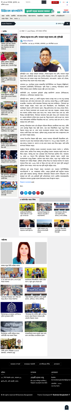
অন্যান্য (16, 18)
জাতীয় (8, 16)
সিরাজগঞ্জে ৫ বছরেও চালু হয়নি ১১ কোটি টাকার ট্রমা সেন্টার (8, 80)
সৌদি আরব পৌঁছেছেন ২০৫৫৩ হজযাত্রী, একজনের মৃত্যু (10, 351)
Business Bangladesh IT (61, 394)
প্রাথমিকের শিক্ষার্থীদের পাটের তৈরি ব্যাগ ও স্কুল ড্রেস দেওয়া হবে (26, 213)
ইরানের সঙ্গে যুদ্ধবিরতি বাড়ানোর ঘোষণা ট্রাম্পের (26, 229)
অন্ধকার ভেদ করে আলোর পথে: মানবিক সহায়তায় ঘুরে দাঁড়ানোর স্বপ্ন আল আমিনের (8, 46)
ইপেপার (55, 2)
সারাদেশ (47, 16)
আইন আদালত (32, 16)
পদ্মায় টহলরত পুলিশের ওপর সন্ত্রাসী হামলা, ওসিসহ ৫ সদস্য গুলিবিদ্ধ (61, 213)
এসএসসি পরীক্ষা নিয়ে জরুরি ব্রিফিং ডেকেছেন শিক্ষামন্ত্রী (60, 230)
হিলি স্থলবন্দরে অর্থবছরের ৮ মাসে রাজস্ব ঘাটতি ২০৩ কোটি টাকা (8, 176)
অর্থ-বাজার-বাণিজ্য (22, 16)
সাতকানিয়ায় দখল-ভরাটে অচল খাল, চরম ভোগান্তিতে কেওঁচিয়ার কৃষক (36, 334)
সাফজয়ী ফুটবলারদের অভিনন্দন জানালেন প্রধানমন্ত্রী (7, 193)
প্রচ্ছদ (3, 16)
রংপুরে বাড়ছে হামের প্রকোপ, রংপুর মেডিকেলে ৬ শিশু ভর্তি (8, 145)
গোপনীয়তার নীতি (44, 363)
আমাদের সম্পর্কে (15, 363)
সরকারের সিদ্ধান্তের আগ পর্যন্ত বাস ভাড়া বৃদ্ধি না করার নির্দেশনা (43, 213)
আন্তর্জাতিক (40, 16)
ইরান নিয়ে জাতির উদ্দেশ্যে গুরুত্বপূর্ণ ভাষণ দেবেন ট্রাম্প (8, 161)
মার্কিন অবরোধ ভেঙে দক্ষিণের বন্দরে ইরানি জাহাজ (42, 230)
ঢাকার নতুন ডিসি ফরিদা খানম (10, 266)
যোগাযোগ (57, 363)
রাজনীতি (13, 16)
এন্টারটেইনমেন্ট (60, 16)
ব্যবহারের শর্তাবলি (29, 363)
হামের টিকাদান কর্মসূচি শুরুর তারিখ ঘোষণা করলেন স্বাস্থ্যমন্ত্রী (8, 96)
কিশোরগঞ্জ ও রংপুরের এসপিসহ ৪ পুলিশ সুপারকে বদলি (11, 315)
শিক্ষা (11, 18)
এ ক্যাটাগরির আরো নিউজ (28, 200)
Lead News (31, 31)
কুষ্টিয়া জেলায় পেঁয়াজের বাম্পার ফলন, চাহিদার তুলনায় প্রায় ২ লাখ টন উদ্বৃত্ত (9, 63)
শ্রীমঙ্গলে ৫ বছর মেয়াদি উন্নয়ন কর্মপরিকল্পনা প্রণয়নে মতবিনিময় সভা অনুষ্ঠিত (9, 129)
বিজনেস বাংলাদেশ (25, 182)
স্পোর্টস (53, 16)
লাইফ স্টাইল (5, 18)
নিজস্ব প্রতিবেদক (26, 41)
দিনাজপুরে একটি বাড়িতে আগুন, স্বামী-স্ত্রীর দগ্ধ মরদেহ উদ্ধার (10, 334)
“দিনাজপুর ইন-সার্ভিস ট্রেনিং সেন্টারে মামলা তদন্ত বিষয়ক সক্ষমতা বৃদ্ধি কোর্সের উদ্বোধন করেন (36, 316)
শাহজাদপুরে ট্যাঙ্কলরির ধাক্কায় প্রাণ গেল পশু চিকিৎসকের (7, 113)
